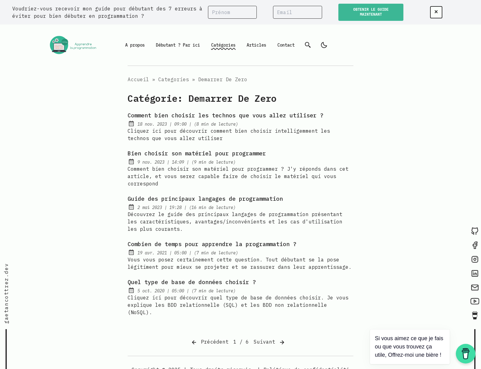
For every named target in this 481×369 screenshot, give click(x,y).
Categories (173, 79)
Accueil (138, 79)
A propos (135, 45)
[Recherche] (308, 45)
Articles (256, 45)
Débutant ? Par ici (178, 45)
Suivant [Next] (270, 342)
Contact (285, 45)
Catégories (223, 45)
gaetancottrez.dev (6, 293)
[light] (324, 45)
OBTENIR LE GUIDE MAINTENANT (371, 12)
